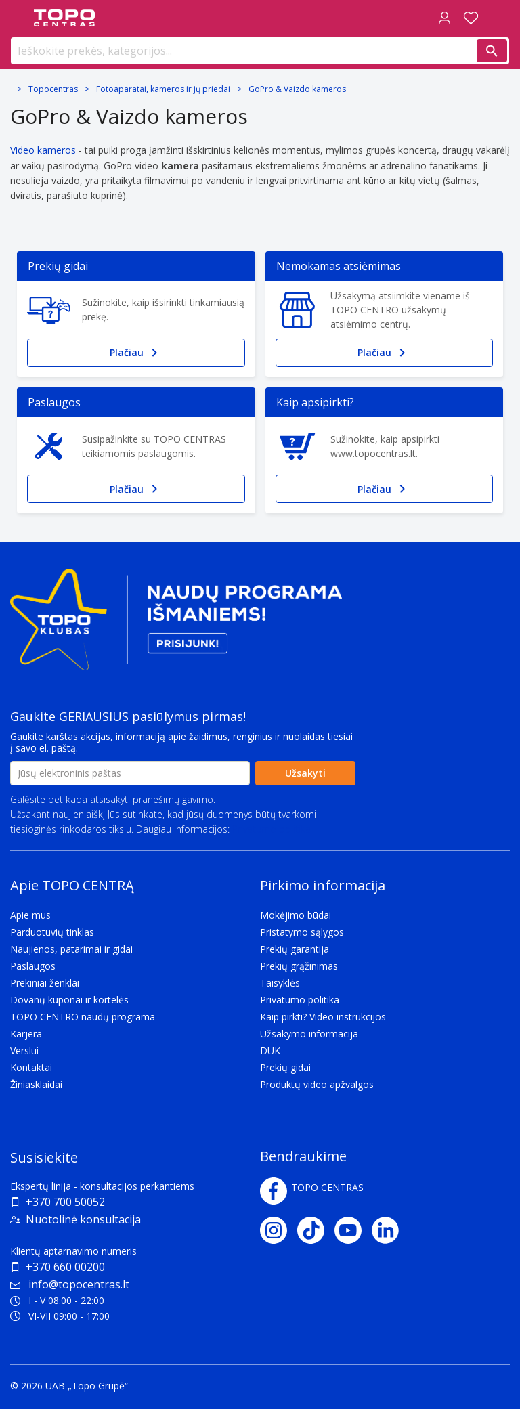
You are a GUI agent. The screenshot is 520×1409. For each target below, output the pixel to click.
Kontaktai (31, 1067)
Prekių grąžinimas (299, 966)
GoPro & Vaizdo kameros (297, 89)
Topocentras (53, 89)
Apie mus (30, 915)
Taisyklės (280, 983)
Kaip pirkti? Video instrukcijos (323, 1017)
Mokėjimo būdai (295, 915)
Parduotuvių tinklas (52, 932)
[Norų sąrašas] (470, 18)
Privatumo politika (271, 829)
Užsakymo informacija (309, 1033)
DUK (270, 1050)
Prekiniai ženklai (44, 983)
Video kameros (43, 150)
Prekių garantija (294, 949)
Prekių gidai (285, 1067)
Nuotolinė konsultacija (83, 1219)
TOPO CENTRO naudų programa (82, 1017)
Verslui (24, 1050)
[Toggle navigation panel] (17, 18)
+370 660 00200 (65, 1266)
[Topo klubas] (176, 625)
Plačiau (136, 353)
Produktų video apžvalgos (317, 1084)
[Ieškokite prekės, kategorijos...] (260, 50)
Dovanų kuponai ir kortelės (69, 1000)
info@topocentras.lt (69, 1284)
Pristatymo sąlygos (302, 932)
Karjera (26, 1033)
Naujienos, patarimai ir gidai (71, 949)
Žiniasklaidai (36, 1084)
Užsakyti (305, 772)
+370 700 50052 (65, 1201)
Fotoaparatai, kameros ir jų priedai (163, 89)
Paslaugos (33, 966)
